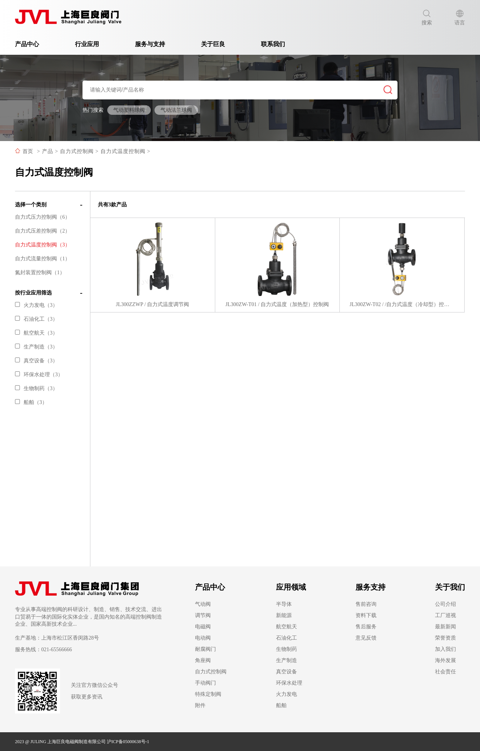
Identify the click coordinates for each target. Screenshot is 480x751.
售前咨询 (366, 604)
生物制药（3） (36, 388)
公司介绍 (445, 604)
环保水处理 (289, 683)
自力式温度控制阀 (123, 151)
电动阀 (203, 638)
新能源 (284, 615)
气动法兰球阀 (176, 110)
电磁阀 (203, 626)
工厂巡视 (445, 615)
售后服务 (366, 626)
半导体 (284, 604)
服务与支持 (153, 44)
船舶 (281, 705)
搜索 (427, 18)
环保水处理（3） (39, 374)
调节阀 (203, 615)
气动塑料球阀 (129, 110)
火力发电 (286, 694)
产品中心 (30, 44)
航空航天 (286, 626)
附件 (200, 705)
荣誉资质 (445, 638)
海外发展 (445, 660)
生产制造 (286, 660)
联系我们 (273, 44)
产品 (47, 151)
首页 (27, 151)
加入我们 (445, 649)
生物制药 (286, 649)
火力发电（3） (36, 305)
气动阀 (203, 604)
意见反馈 (366, 638)
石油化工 (286, 638)
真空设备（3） (36, 360)
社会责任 (445, 671)
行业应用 (90, 44)
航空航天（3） (36, 333)
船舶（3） (31, 402)
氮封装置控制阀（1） (40, 272)
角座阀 (203, 660)
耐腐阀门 (205, 649)
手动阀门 (205, 683)
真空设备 (286, 671)
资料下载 (366, 615)
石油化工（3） (36, 319)
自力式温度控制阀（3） (42, 245)
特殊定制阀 (208, 694)
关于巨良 (216, 44)
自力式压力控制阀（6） (42, 217)
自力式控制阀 (77, 151)
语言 (459, 18)
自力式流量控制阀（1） (42, 258)
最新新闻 (445, 626)
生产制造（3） (36, 347)
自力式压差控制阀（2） (42, 231)
